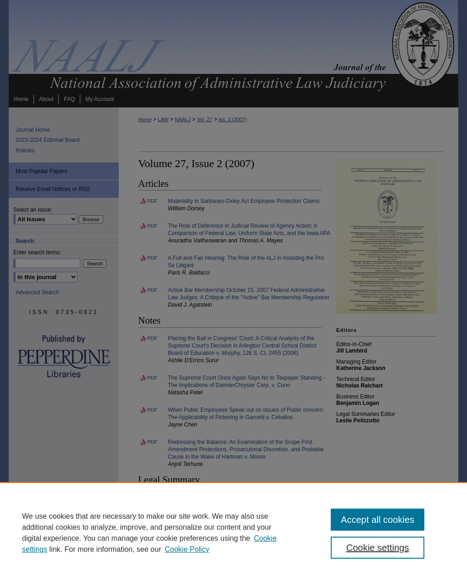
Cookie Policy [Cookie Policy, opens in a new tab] (187, 549)
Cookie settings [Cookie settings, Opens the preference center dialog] (377, 548)
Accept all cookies (377, 520)
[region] (233, 532)
